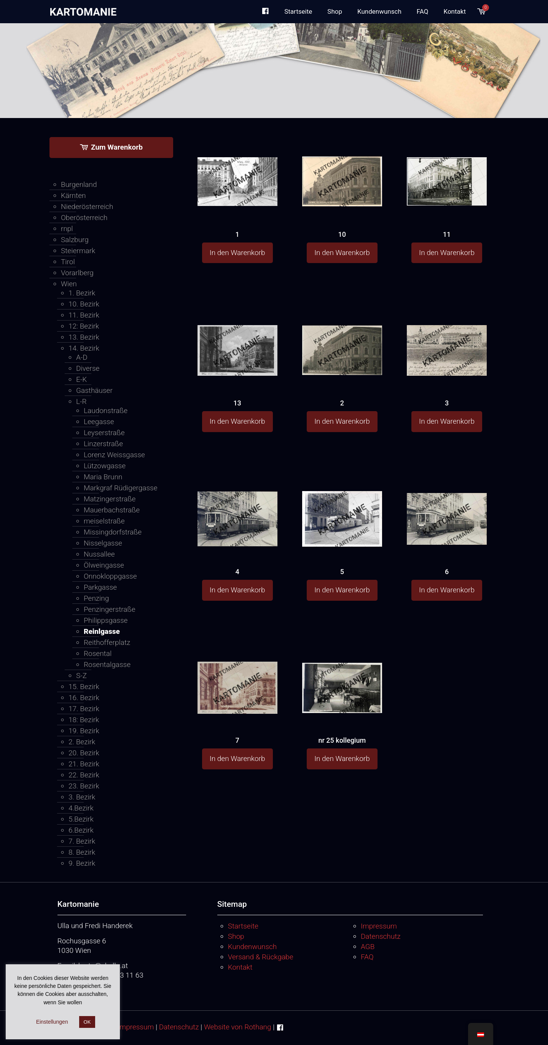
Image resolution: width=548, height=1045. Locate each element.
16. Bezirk (83, 697)
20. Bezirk (83, 752)
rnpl (67, 228)
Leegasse (99, 421)
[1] (237, 166)
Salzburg (75, 239)
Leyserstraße (104, 432)
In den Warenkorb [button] (237, 252)
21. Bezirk (83, 763)
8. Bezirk (81, 852)
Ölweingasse (104, 565)
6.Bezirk (81, 830)
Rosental (98, 653)
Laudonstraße (105, 410)
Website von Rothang (237, 1027)
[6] (447, 505)
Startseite (243, 926)
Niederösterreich (87, 206)
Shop (236, 936)
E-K (81, 379)
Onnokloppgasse (110, 576)
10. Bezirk (83, 304)
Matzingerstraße (109, 499)
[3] (447, 335)
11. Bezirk (83, 315)
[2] (342, 335)
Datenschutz (381, 936)
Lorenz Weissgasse (114, 454)
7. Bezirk (81, 841)
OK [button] (87, 1022)
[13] (237, 335)
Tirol (68, 261)
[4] (237, 506)
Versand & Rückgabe (260, 956)
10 (342, 234)
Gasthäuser (94, 390)
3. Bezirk (81, 797)
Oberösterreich (84, 217)
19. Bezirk (83, 730)
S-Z (81, 675)
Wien (69, 283)
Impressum (379, 926)
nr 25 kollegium (342, 740)
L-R (81, 401)
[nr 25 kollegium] (342, 673)
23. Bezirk (83, 786)
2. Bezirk (81, 741)
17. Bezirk (83, 708)
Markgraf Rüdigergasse (121, 487)
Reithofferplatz (107, 642)
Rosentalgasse (107, 664)
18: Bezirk (83, 719)
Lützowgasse (105, 465)
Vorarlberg (77, 272)
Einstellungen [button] (52, 1022)
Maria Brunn (103, 476)
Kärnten (73, 195)
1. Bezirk (81, 293)
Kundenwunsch (252, 946)
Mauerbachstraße (112, 510)
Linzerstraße (103, 443)
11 (447, 234)
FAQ (367, 956)
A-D (82, 357)
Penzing (96, 598)
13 (237, 403)
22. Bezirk (83, 775)
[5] (342, 506)
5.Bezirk (81, 819)
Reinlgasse (102, 631)
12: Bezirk (83, 326)
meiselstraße (104, 521)
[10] (342, 166)
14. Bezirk (83, 348)
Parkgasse (100, 587)
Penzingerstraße (109, 609)
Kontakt (240, 967)
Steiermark (78, 250)
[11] (447, 166)
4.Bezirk (81, 808)
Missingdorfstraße (113, 532)
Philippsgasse (105, 620)
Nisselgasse (103, 543)
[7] (237, 674)
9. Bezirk (81, 863)
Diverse (87, 368)
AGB (367, 946)
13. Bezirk (83, 337)
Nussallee (99, 554)
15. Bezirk (83, 686)
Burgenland (79, 184)
